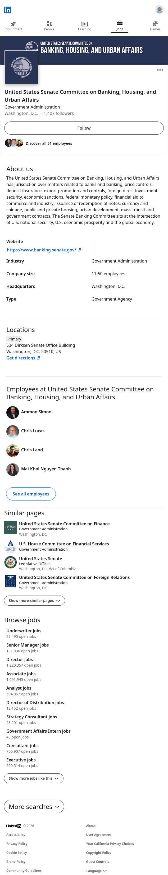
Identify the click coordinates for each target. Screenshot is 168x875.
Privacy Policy (16, 843)
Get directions (23, 358)
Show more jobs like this (34, 778)
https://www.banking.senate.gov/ (44, 250)
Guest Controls (97, 861)
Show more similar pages (34, 600)
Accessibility (15, 834)
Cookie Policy (16, 852)
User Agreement (99, 834)
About (91, 825)
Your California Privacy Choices (110, 843)
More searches (34, 806)
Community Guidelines (24, 870)
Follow (83, 128)
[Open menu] (160, 70)
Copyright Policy (98, 852)
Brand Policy (15, 861)
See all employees (31, 494)
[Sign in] (159, 10)
